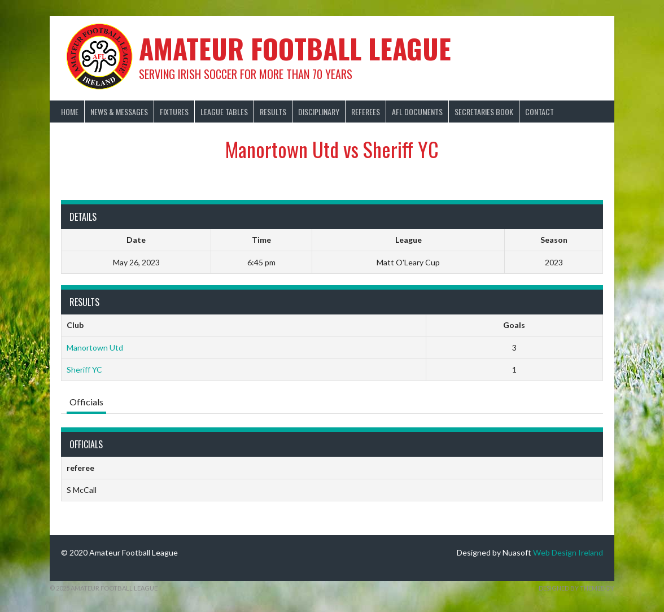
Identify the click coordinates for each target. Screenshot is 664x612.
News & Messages (119, 111)
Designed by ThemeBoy (576, 588)
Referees (365, 111)
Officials (86, 401)
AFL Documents (417, 111)
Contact (539, 111)
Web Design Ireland (568, 552)
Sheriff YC (84, 369)
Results (273, 111)
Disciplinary (318, 111)
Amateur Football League (295, 48)
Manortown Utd (95, 347)
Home (69, 111)
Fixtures (174, 111)
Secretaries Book (484, 111)
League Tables (224, 111)
